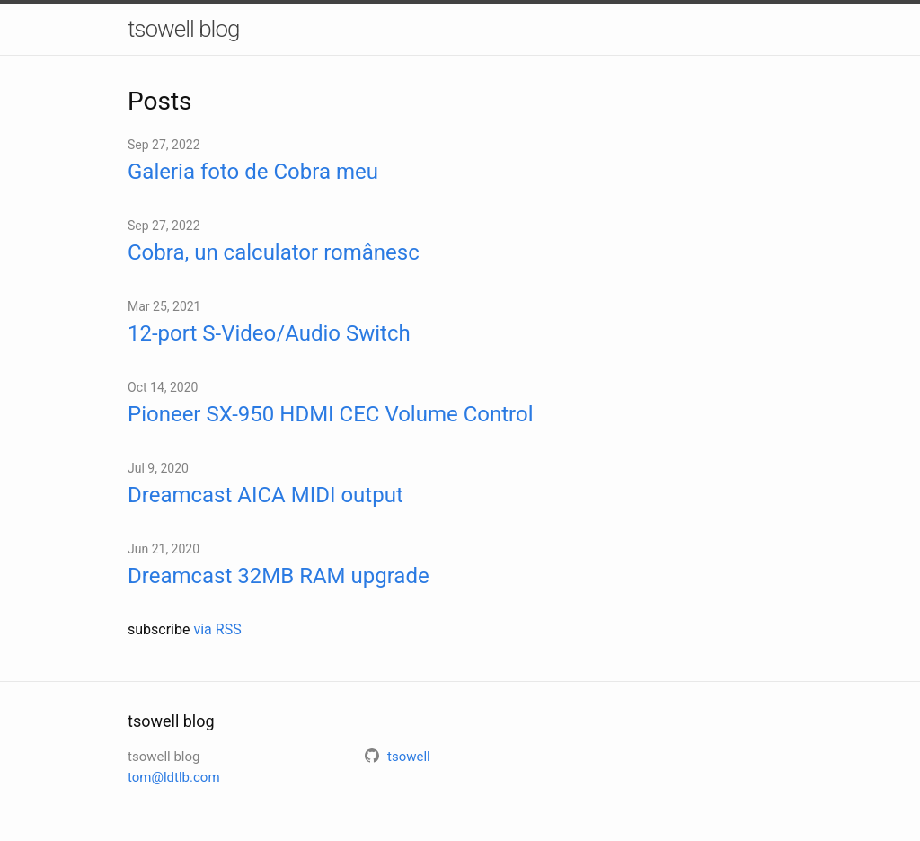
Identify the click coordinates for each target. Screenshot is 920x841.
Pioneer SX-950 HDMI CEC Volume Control (330, 414)
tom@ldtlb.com (174, 777)
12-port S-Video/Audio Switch (269, 333)
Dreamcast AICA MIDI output (265, 495)
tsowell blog (183, 28)
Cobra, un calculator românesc (274, 252)
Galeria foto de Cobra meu (253, 171)
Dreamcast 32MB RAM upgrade (278, 576)
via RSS (217, 629)
